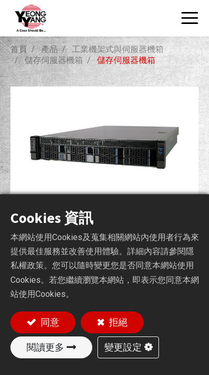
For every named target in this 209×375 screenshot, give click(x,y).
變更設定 (123, 347)
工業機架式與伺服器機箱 (118, 49)
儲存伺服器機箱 (53, 60)
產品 (49, 49)
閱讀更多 (45, 347)
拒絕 (117, 322)
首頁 (18, 49)
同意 (49, 322)
